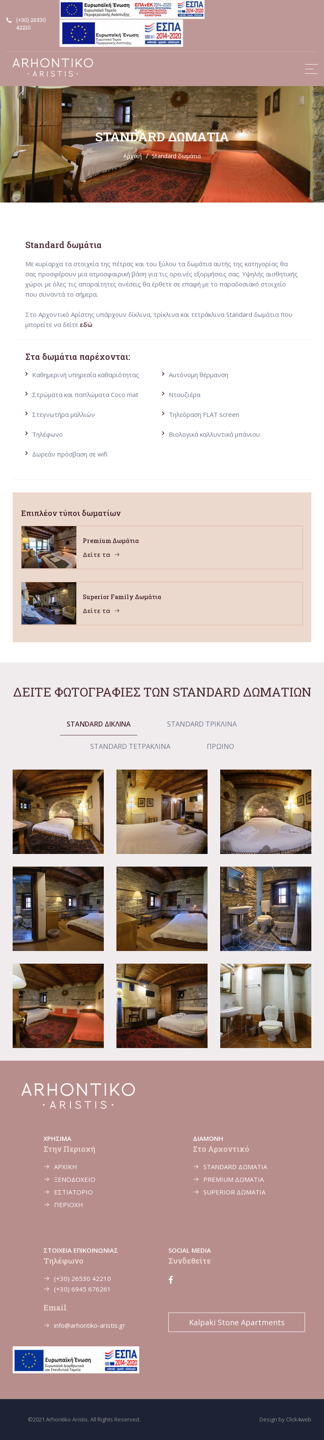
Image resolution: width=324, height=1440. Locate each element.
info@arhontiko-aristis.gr (89, 1325)
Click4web (298, 1419)
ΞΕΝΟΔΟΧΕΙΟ (74, 1179)
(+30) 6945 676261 (82, 1289)
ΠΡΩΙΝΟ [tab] (220, 746)
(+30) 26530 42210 (82, 1278)
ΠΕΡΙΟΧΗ (68, 1204)
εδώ (86, 324)
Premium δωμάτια (111, 541)
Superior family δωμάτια (122, 597)
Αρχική (132, 156)
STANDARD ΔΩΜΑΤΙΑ (235, 1166)
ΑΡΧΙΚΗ (65, 1166)
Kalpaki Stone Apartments (237, 1322)
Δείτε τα (101, 554)
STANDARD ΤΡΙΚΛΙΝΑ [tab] (202, 724)
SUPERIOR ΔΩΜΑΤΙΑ (234, 1192)
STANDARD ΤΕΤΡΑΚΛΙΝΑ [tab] (130, 746)
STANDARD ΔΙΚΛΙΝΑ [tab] (99, 724)
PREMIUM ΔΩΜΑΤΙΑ (233, 1179)
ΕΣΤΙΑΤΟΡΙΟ (73, 1192)
